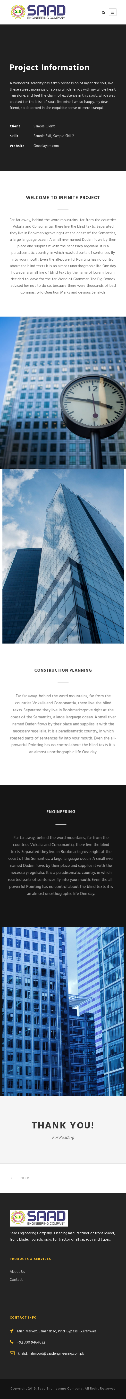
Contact (16, 1280)
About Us (17, 1272)
